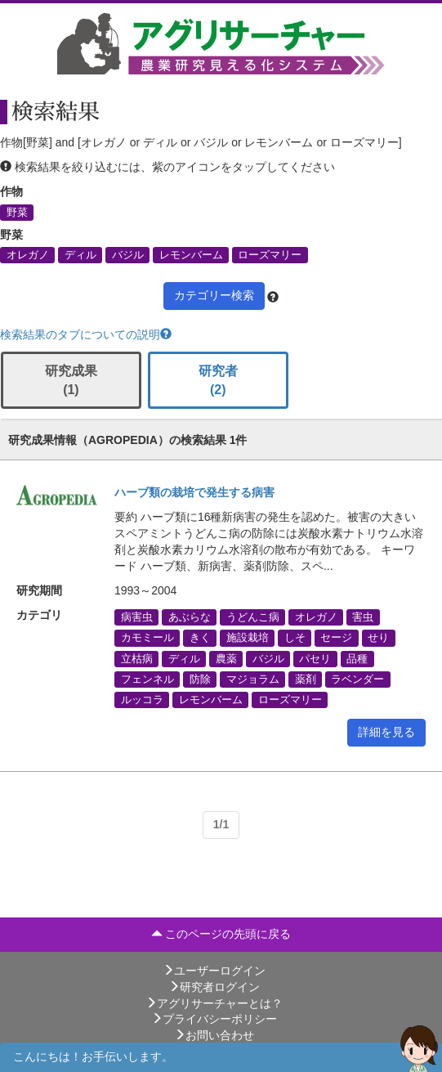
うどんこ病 (252, 617)
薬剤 (305, 678)
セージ (336, 638)
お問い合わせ (214, 1035)
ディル (80, 255)
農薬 (226, 658)
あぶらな (189, 617)
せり (378, 638)
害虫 (362, 617)
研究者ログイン (214, 987)
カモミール (147, 638)
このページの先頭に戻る (221, 933)
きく (200, 638)
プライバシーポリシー (214, 1018)
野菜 (17, 212)
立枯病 (137, 658)
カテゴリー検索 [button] (214, 295)
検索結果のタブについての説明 (86, 334)
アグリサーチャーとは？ (214, 1003)
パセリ (315, 658)
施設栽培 (247, 638)
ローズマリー (269, 255)
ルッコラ (142, 699)
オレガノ (28, 255)
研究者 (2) (218, 380)
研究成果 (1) (71, 380)
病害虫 (137, 617)
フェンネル (147, 678)
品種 (357, 658)
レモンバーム (191, 255)
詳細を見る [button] (386, 731)
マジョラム (252, 678)
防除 (200, 678)
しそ (295, 638)
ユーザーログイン (214, 970)
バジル (128, 255)
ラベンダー (357, 678)
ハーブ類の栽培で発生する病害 (194, 492)
